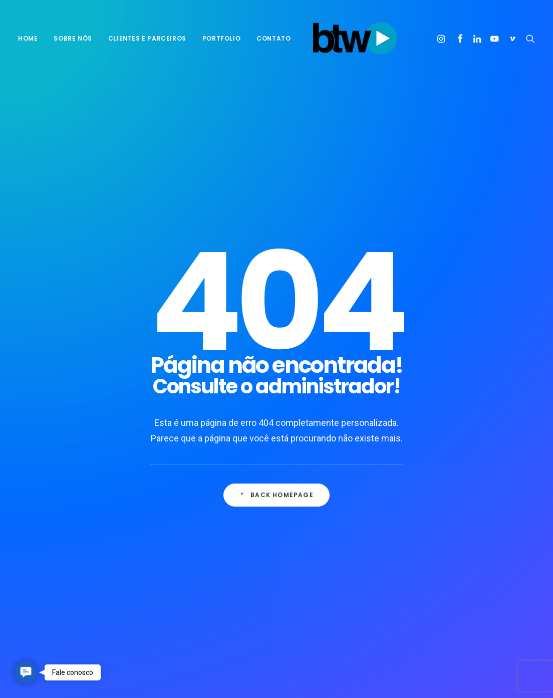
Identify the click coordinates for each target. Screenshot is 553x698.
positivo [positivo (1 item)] (450, 539)
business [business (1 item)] (450, 458)
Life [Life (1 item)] (474, 491)
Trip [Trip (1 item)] (477, 571)
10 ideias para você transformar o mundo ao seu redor (204, 452)
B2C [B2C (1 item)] (479, 442)
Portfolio (221, 38)
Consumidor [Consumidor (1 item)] (495, 458)
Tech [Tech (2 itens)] (508, 555)
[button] (442, 38)
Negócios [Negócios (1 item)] (497, 507)
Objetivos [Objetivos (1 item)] (452, 523)
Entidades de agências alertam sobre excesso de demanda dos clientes (345, 563)
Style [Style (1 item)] (479, 555)
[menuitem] (31, 38)
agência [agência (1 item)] (448, 442)
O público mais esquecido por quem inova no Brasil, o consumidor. (343, 525)
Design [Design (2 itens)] (447, 475)
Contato (273, 38)
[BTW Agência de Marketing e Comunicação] (355, 39)
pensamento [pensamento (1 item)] (499, 523)
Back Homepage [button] (276, 326)
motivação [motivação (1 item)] (453, 507)
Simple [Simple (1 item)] (447, 555)
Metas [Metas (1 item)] (502, 491)
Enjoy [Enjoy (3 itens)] (446, 491)
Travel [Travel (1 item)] (447, 571)
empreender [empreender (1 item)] (489, 475)
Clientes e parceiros (147, 38)
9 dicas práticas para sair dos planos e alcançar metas (204, 529)
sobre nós (73, 38)
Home (28, 38)
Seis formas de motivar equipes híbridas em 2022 (198, 493)
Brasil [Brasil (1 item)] (506, 442)
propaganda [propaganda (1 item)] (495, 539)
